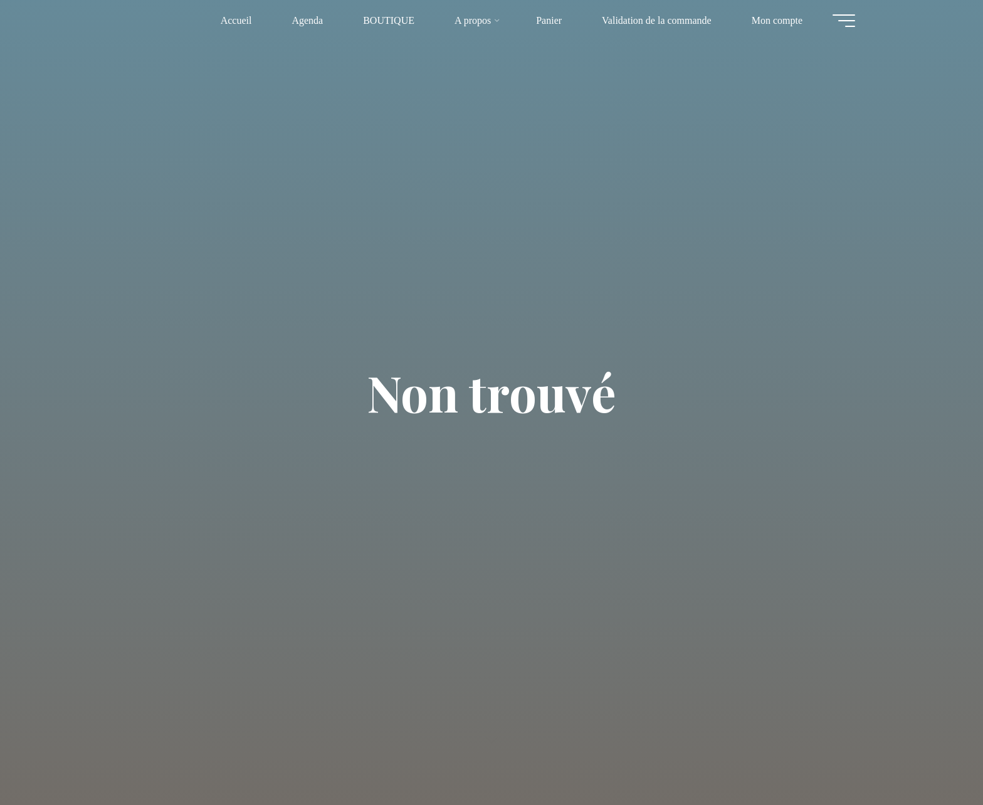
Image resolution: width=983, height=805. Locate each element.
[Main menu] (844, 20)
